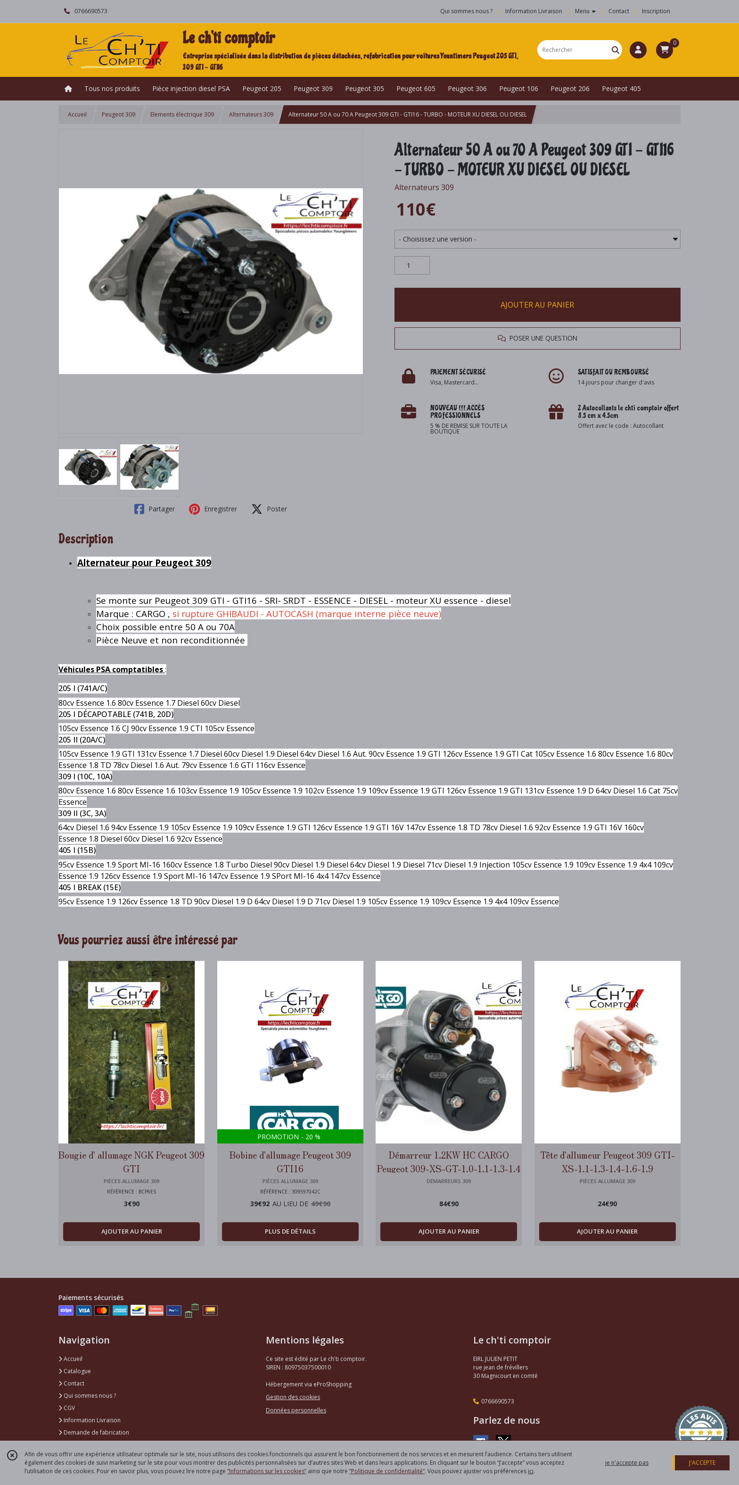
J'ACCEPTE (702, 1463)
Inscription (656, 11)
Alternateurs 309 (251, 114)
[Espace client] (638, 50)
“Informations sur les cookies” (266, 1471)
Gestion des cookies (293, 1397)
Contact (618, 11)
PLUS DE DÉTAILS (290, 1231)
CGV (66, 1408)
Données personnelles (296, 1410)
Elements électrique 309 (182, 114)
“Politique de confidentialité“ (387, 1471)
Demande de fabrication (93, 1432)
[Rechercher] (615, 50)
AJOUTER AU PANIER (537, 305)
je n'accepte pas (627, 1463)
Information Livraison (89, 1420)
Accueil (77, 114)
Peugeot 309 (118, 114)
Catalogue (74, 1371)
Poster (269, 509)
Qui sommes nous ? (87, 1396)
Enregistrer (213, 509)
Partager (154, 509)
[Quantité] (412, 265)
